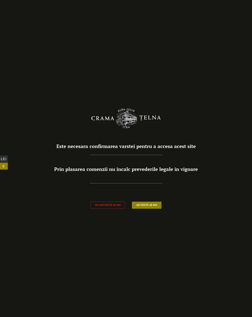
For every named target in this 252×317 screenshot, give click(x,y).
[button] (108, 205)
